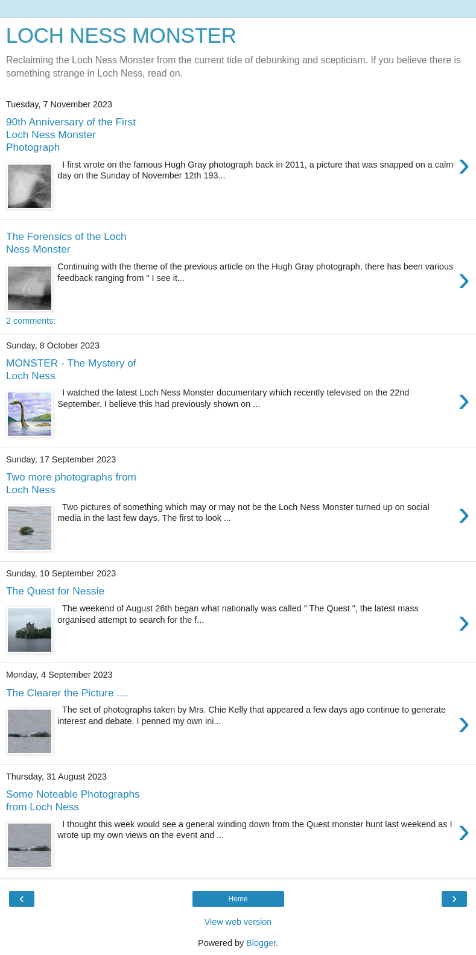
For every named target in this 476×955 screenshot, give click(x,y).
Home (237, 899)
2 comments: (31, 321)
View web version (238, 922)
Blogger (261, 943)
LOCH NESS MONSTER (121, 35)
